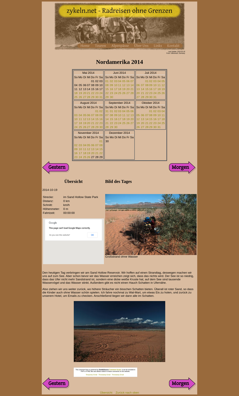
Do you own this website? (59, 235)
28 (88, 97)
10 (115, 85)
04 (119, 81)
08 (107, 85)
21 (88, 93)
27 (84, 97)
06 (128, 81)
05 (123, 81)
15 (107, 89)
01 (107, 81)
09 (111, 85)
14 (132, 85)
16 (111, 89)
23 (96, 93)
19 (80, 93)
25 (75, 97)
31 (100, 97)
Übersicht (106, 392)
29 (92, 97)
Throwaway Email (104, 375)
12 (123, 85)
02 (111, 81)
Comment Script (115, 370)
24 (100, 93)
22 (92, 93)
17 (115, 89)
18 (75, 93)
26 (80, 97)
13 (128, 85)
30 (96, 97)
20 (84, 93)
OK (92, 235)
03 (115, 81)
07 (132, 81)
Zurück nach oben (127, 392)
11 (119, 85)
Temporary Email (91, 375)
